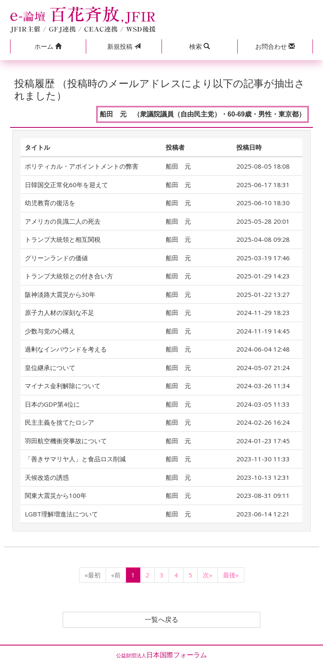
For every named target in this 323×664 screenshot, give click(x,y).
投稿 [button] (123, 46)
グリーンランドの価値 (56, 258)
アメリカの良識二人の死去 (63, 221)
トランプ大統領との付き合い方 (69, 276)
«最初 (93, 575)
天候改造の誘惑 (47, 477)
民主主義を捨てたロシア (59, 422)
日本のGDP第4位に (52, 404)
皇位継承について (50, 367)
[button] (48, 46)
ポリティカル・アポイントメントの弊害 (81, 166)
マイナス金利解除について (63, 385)
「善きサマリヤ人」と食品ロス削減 (75, 459)
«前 (116, 575)
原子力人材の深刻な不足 (59, 312)
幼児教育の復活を (50, 202)
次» (207, 575)
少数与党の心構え (50, 331)
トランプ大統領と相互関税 (63, 239)
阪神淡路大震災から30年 (60, 294)
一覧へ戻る (161, 619)
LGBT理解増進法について (61, 514)
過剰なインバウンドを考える (66, 349)
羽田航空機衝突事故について (66, 440)
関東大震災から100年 (56, 495)
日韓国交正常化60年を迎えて (66, 184)
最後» (231, 575)
